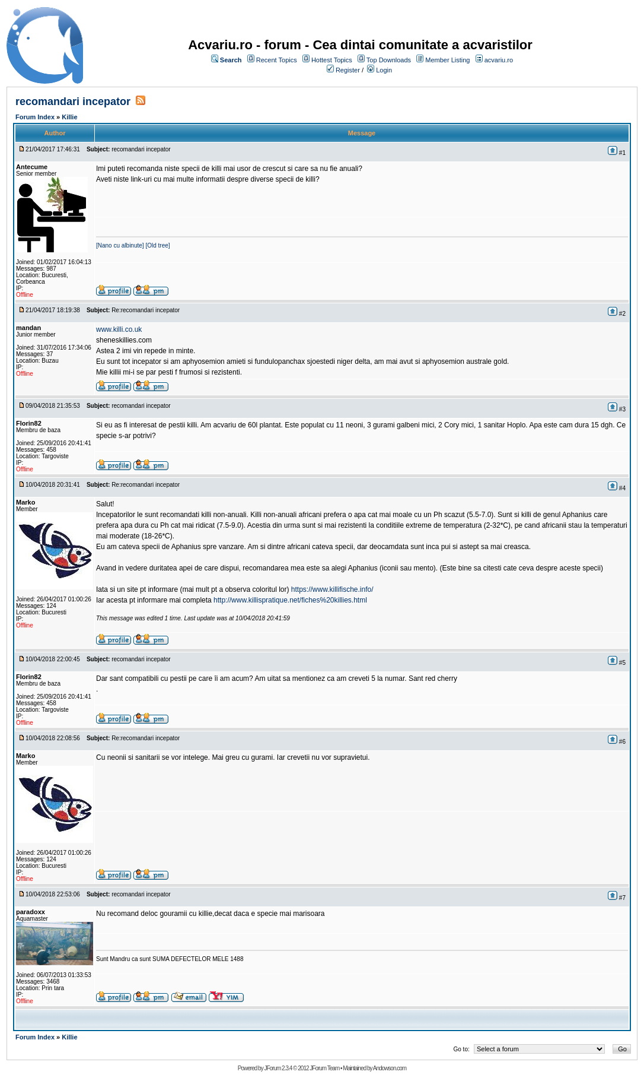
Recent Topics (276, 60)
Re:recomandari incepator (145, 310)
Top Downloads (388, 60)
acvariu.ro (498, 60)
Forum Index (35, 117)
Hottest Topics (331, 60)
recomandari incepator (72, 101)
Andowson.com (389, 1068)
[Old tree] (157, 245)
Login (384, 70)
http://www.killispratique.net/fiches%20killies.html (290, 600)
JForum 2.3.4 (278, 1068)
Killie (69, 117)
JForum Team (324, 1068)
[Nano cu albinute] (120, 245)
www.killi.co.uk (119, 329)
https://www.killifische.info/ (332, 589)
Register (348, 70)
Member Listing (447, 60)
